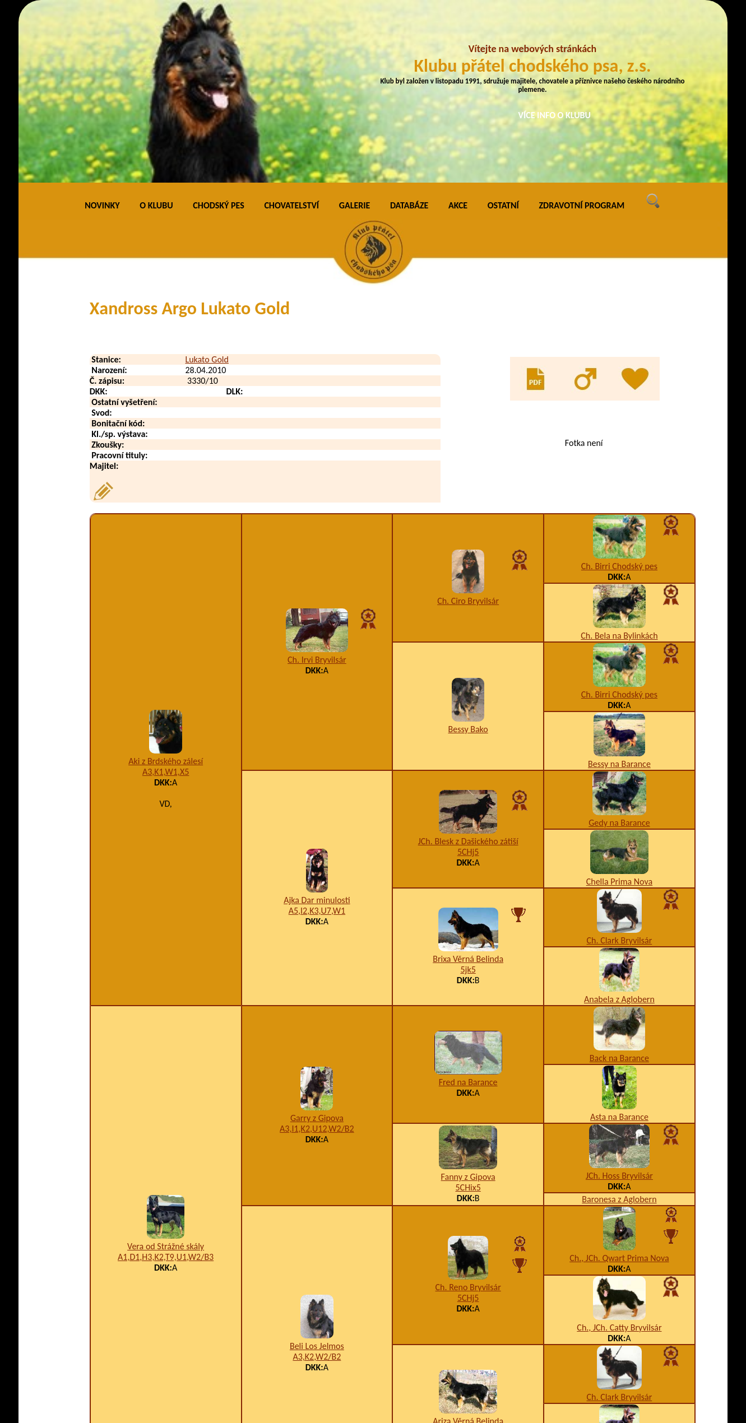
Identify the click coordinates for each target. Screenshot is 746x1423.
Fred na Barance (468, 909)
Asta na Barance (619, 944)
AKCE (457, 33)
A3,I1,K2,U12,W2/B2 (317, 956)
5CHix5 (467, 1015)
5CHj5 (468, 680)
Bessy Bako (468, 556)
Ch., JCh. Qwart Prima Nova (619, 1085)
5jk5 (467, 797)
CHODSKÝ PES (218, 33)
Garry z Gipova (317, 945)
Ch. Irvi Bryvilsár (317, 487)
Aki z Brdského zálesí (165, 589)
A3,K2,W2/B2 (317, 1184)
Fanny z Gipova (468, 1004)
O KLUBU (156, 33)
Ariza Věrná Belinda (468, 1248)
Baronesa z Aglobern (619, 1026)
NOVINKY (102, 33)
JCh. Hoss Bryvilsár (619, 1003)
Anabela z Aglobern (619, 826)
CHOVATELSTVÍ (291, 33)
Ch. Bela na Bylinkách (619, 463)
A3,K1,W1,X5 (165, 599)
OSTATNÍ (503, 33)
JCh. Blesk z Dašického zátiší (468, 669)
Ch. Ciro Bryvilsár (468, 428)
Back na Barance (619, 885)
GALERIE (354, 33)
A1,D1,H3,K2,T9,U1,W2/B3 (166, 1084)
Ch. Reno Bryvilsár (468, 1115)
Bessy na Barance (619, 591)
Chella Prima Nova (619, 709)
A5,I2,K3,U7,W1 (317, 738)
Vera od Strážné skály (165, 1073)
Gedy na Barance (619, 650)
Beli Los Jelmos (317, 1174)
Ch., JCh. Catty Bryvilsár (619, 1155)
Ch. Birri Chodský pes (619, 393)
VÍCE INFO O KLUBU (554, 115)
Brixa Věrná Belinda (468, 787)
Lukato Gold (207, 187)
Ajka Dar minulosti (317, 728)
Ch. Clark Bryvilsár (619, 767)
